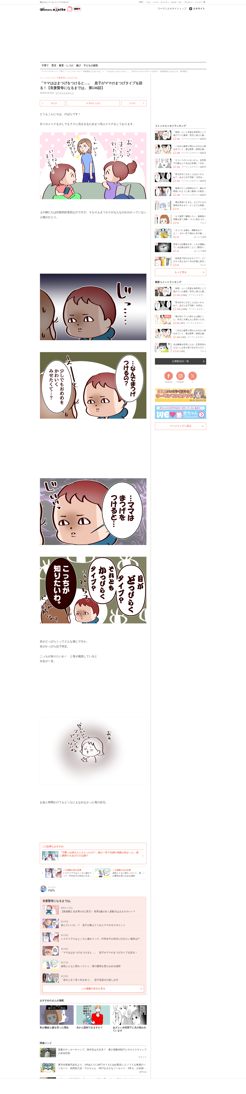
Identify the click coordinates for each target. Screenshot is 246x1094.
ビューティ (165, 2)
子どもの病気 (91, 65)
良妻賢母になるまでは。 (68, 78)
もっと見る (181, 272)
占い (180, 2)
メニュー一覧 (200, 2)
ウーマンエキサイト (64, 93)
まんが (173, 2)
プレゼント (188, 2)
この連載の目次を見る (93, 988)
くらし (148, 2)
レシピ (155, 2)
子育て (141, 2)
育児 (53, 65)
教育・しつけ (66, 65)
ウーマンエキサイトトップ (172, 8)
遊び (78, 65)
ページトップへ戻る (180, 426)
